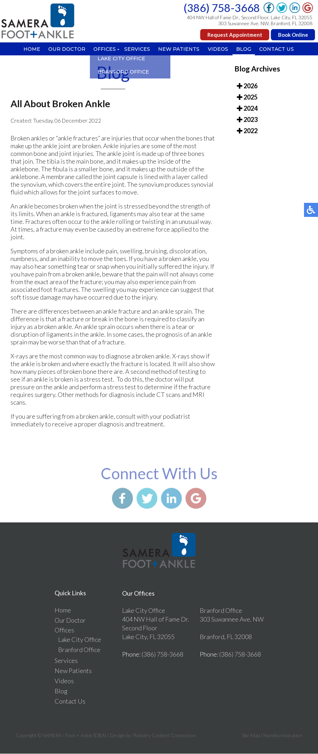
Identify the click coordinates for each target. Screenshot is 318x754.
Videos (219, 49)
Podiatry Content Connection (164, 736)
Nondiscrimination (282, 736)
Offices (103, 49)
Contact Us (280, 49)
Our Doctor (65, 49)
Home (29, 49)
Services (137, 49)
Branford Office (79, 650)
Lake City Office (79, 640)
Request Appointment (235, 35)
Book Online (293, 35)
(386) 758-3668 (222, 7)
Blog (246, 49)
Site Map (251, 736)
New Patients (179, 49)
